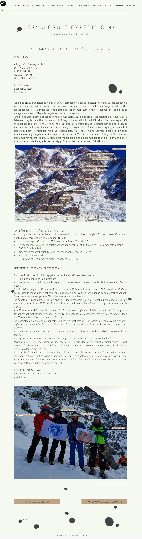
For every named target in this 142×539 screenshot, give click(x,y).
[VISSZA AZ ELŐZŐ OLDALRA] (37, 501)
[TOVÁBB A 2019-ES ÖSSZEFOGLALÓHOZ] (104, 501)
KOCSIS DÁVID (34, 370)
